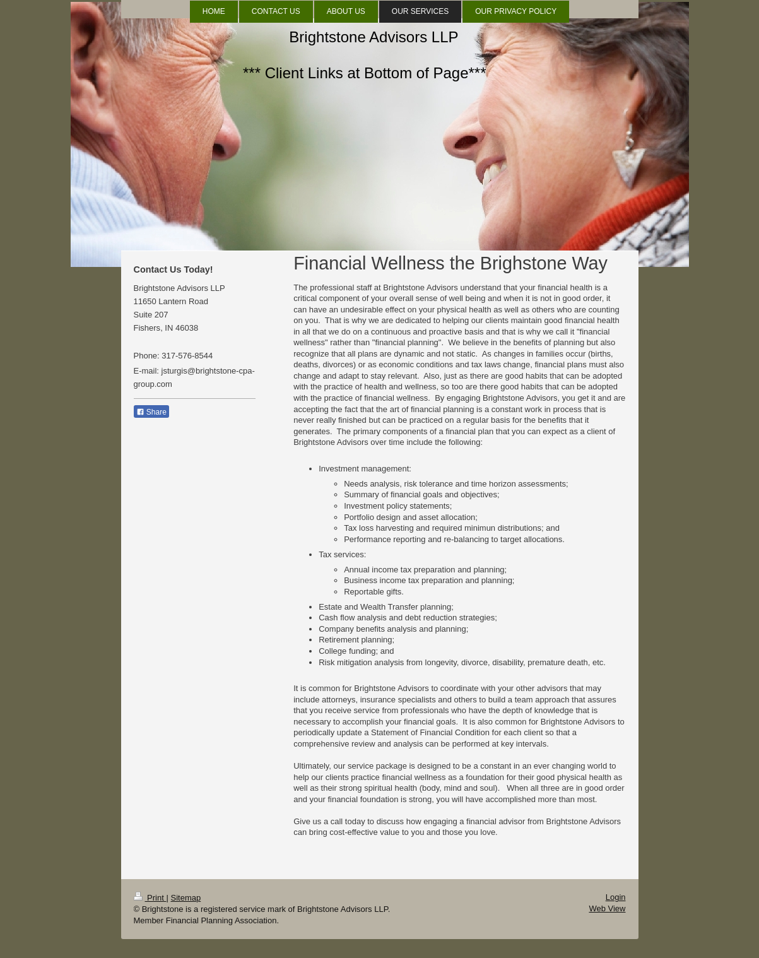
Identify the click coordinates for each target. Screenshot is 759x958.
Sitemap (185, 897)
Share (151, 412)
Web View (607, 908)
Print (150, 897)
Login (616, 897)
